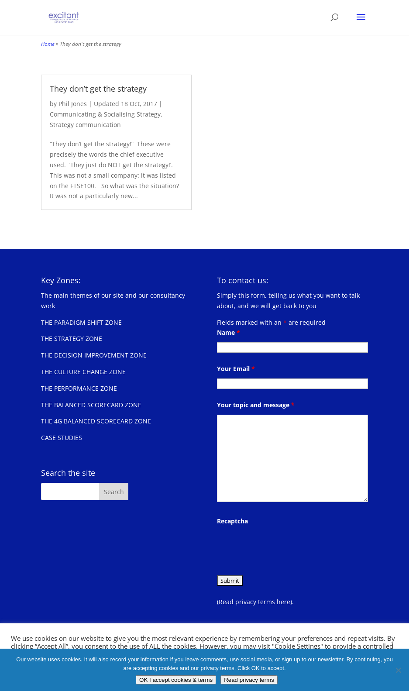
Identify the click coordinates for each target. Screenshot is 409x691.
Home (48, 44)
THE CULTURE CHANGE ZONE (83, 372)
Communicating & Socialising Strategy (105, 114)
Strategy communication (85, 124)
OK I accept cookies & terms (176, 680)
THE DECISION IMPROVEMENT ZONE (94, 355)
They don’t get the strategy (98, 88)
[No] (398, 670)
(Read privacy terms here (253, 602)
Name (228, 332)
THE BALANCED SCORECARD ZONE (91, 405)
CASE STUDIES (61, 437)
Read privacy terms (249, 680)
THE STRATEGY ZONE (71, 338)
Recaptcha (232, 521)
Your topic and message (256, 405)
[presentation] (283, 547)
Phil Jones (72, 104)
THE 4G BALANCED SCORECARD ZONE (96, 421)
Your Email (236, 368)
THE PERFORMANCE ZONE (79, 388)
